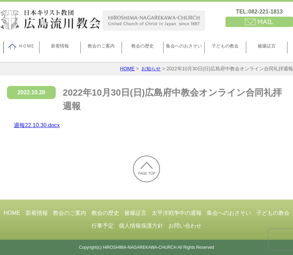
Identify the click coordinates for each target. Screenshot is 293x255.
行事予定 (102, 226)
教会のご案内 (101, 46)
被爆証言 (267, 46)
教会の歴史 (142, 46)
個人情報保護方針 (141, 226)
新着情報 (60, 46)
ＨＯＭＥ (21, 46)
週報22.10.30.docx (37, 125)
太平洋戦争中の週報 (177, 213)
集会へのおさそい (184, 46)
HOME (127, 68)
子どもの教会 (225, 46)
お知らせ (151, 68)
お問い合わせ (185, 226)
